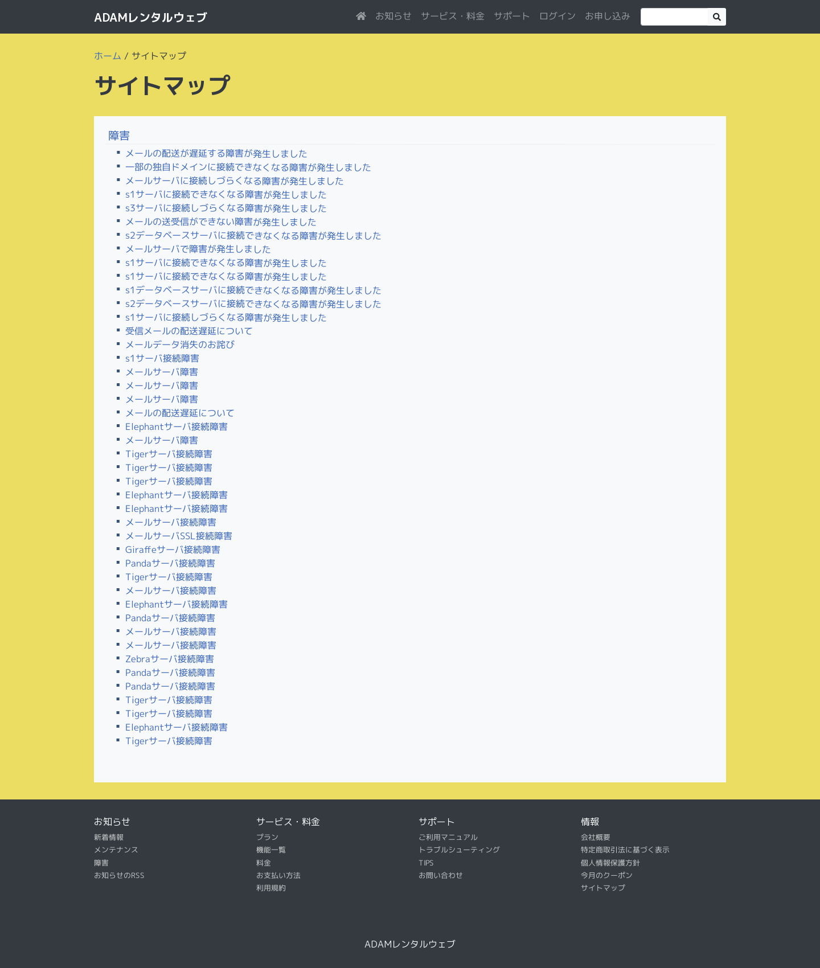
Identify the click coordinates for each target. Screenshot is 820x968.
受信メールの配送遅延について (189, 331)
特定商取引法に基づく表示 (625, 849)
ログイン (557, 16)
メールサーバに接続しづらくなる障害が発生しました (234, 180)
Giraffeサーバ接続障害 (172, 549)
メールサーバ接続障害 (170, 522)
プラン (267, 837)
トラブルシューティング (459, 849)
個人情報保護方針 (610, 863)
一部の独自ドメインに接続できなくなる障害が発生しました (248, 167)
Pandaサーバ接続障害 (170, 563)
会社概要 (595, 837)
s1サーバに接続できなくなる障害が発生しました (226, 194)
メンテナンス (116, 849)
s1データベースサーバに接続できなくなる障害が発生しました (253, 290)
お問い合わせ (441, 875)
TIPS (426, 863)
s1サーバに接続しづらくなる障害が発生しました (226, 317)
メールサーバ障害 (161, 372)
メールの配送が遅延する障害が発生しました (216, 153)
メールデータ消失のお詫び (180, 344)
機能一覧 (271, 849)
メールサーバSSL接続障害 (178, 536)
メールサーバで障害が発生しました (198, 249)
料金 (263, 863)
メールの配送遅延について (180, 413)
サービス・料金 (453, 16)
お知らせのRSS (119, 875)
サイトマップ (603, 888)
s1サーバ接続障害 (162, 358)
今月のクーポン (607, 875)
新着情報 (109, 837)
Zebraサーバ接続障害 (169, 659)
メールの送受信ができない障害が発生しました (221, 221)
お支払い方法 (278, 875)
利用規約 (271, 888)
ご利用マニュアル (448, 837)
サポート (512, 16)
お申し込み (607, 16)
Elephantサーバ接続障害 (176, 426)
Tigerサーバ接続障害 (168, 454)
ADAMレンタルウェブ (150, 17)
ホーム (107, 56)
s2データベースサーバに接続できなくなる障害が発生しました (253, 235)
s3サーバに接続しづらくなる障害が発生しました (226, 208)
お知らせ (393, 16)
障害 (119, 135)
